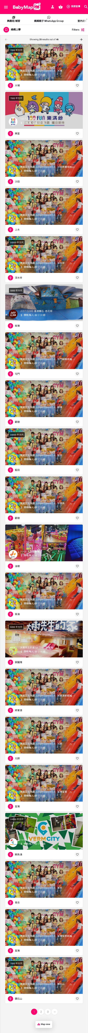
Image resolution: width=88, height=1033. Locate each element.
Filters (78, 30)
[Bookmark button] (77, 85)
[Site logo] (26, 7)
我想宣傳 (73, 6)
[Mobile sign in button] (52, 7)
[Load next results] (81, 39)
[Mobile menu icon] (5, 7)
